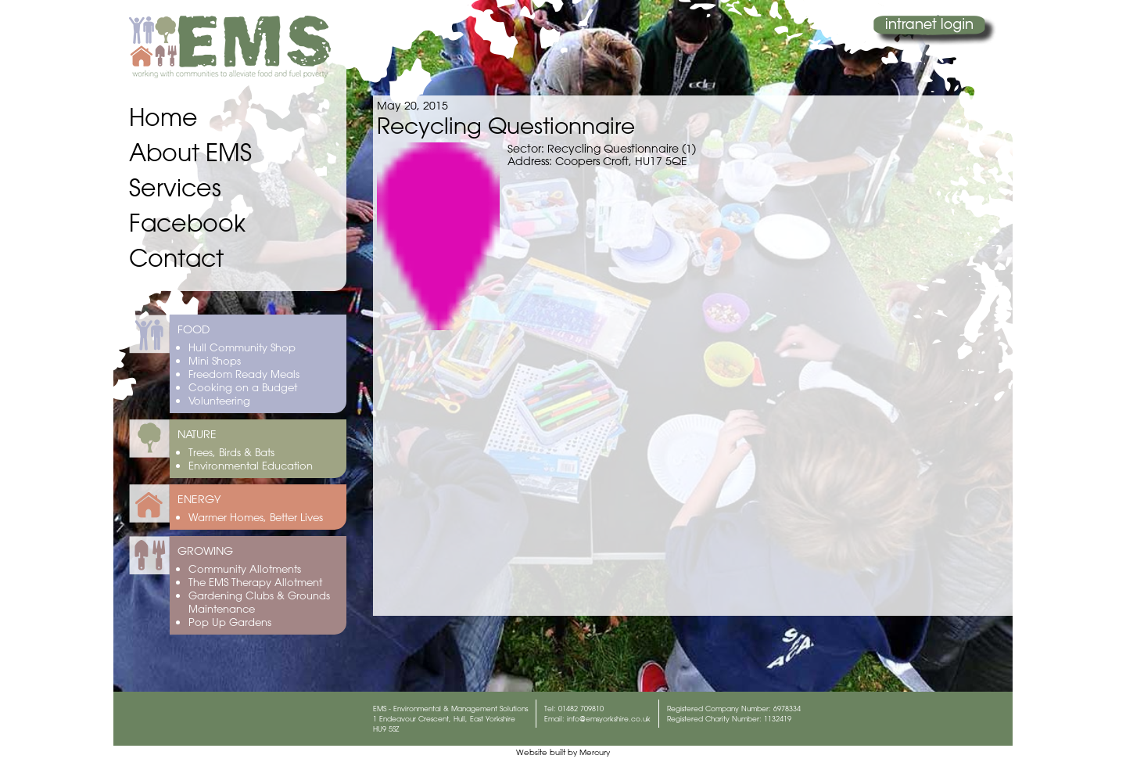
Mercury (594, 752)
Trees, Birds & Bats (231, 452)
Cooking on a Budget (242, 387)
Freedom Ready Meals (243, 373)
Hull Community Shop (242, 347)
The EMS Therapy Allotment (255, 581)
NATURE (197, 434)
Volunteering (219, 400)
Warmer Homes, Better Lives (255, 516)
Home (163, 117)
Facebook (187, 222)
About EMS (190, 152)
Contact (176, 257)
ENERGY (199, 499)
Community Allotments (244, 568)
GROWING (205, 551)
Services (175, 187)
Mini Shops (214, 360)
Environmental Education (250, 465)
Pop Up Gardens (229, 621)
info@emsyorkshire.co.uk (609, 719)
